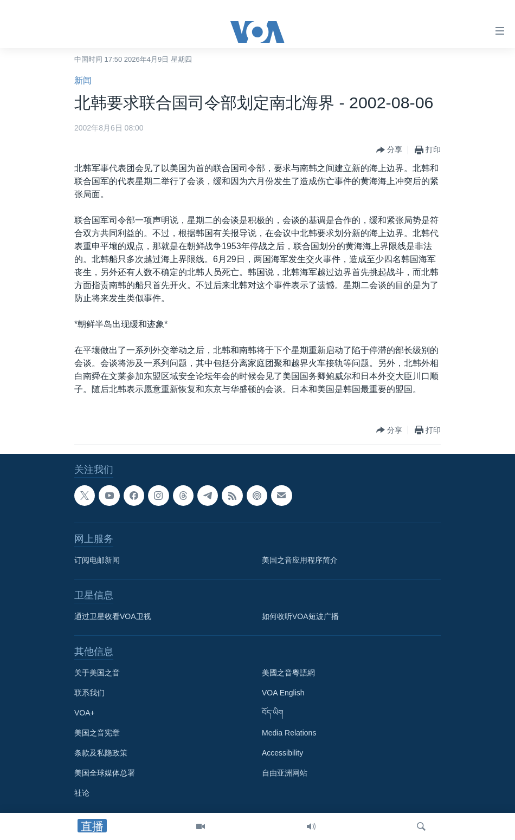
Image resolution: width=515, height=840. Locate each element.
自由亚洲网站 (284, 773)
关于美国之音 (97, 672)
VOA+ (84, 712)
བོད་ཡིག (273, 712)
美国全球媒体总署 (104, 773)
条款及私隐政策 (100, 752)
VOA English (283, 692)
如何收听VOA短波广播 (300, 616)
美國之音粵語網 (288, 672)
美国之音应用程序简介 (300, 560)
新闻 (83, 80)
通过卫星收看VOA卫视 (112, 616)
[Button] (389, 150)
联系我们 (89, 692)
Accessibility (282, 752)
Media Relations (289, 732)
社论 (81, 793)
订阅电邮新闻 (97, 560)
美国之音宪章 (97, 732)
